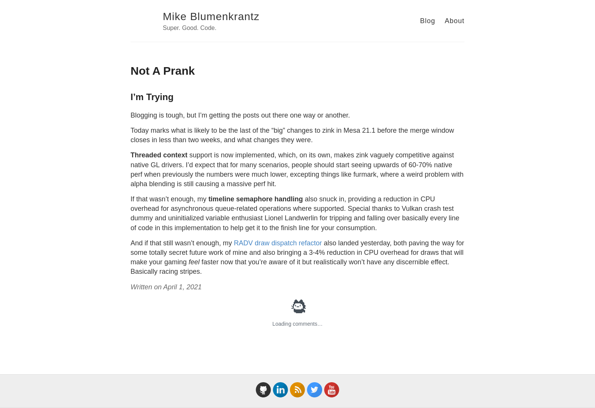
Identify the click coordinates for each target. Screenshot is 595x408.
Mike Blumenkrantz (211, 16)
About (454, 21)
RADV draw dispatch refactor (278, 243)
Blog (427, 21)
